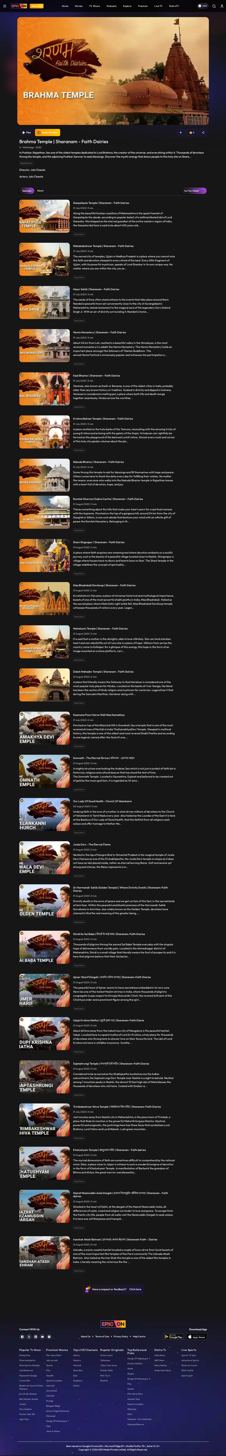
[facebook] (22, 1337)
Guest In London (54, 1381)
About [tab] (40, 191)
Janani (22, 1404)
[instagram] (49, 1337)
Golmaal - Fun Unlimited (139, 1419)
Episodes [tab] (26, 191)
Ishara (76, 1355)
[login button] (222, 6)
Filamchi (77, 1365)
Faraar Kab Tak (27, 1414)
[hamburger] (5, 6)
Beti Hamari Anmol (28, 1399)
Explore (127, 6)
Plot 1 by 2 (105, 1376)
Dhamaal (50, 1416)
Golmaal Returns (135, 1424)
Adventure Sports (190, 1360)
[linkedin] (36, 1337)
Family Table (106, 1370)
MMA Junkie (187, 1370)
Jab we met (52, 1360)
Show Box (78, 1370)
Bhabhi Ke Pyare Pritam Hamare (31, 1388)
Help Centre (139, 1336)
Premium (143, 6)
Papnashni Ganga (28, 1376)
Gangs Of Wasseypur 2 (138, 1379)
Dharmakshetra (27, 1360)
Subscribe (36, 6)
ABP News (159, 1360)
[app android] (174, 1337)
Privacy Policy (121, 1336)
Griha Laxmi (106, 1355)
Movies (79, 6)
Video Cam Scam (108, 1365)
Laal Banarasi (26, 1370)
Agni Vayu (24, 1419)
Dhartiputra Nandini (29, 1365)
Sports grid (187, 1376)
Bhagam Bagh (53, 1406)
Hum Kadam (25, 1409)
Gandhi (49, 1376)
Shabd (130, 1374)
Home (65, 6)
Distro (76, 1386)
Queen (49, 1365)
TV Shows (94, 6)
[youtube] (42, 1337)
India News (159, 1355)
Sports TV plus (188, 1355)
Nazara (77, 1360)
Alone (130, 1369)
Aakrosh (50, 1386)
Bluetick (104, 1381)
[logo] (113, 1324)
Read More (26, 163)
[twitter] (29, 1337)
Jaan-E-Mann (53, 1431)
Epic (75, 1376)
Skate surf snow (189, 1365)
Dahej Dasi (24, 1355)
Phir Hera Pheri (53, 1355)
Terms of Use (102, 1336)
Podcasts (111, 6)
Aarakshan (51, 1391)
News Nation (160, 1365)
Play (26, 132)
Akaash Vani (133, 1399)
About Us (85, 1336)
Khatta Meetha (134, 1364)
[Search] (214, 6)
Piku (48, 1370)
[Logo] (19, 6)
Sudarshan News (162, 1370)
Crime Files (24, 1381)
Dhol (129, 1414)
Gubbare (77, 1381)
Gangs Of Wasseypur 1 (57, 1421)
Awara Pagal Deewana (57, 1411)
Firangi (49, 1401)
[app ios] (196, 1337)
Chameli (50, 1396)
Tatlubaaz (105, 1360)
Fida (48, 1426)
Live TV (158, 6)
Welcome (131, 1409)
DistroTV (174, 6)
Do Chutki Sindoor (28, 1394)
